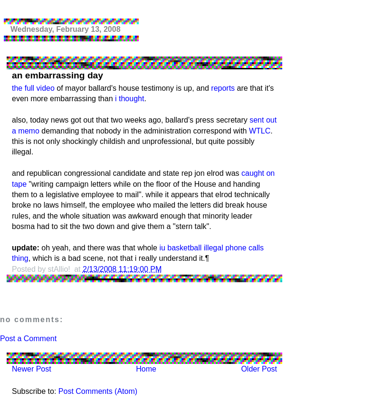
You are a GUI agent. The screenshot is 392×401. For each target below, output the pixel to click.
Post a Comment (28, 338)
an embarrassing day (57, 75)
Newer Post (31, 369)
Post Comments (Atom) (97, 391)
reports (223, 88)
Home (146, 369)
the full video (33, 88)
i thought (129, 99)
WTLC (259, 131)
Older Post (259, 369)
